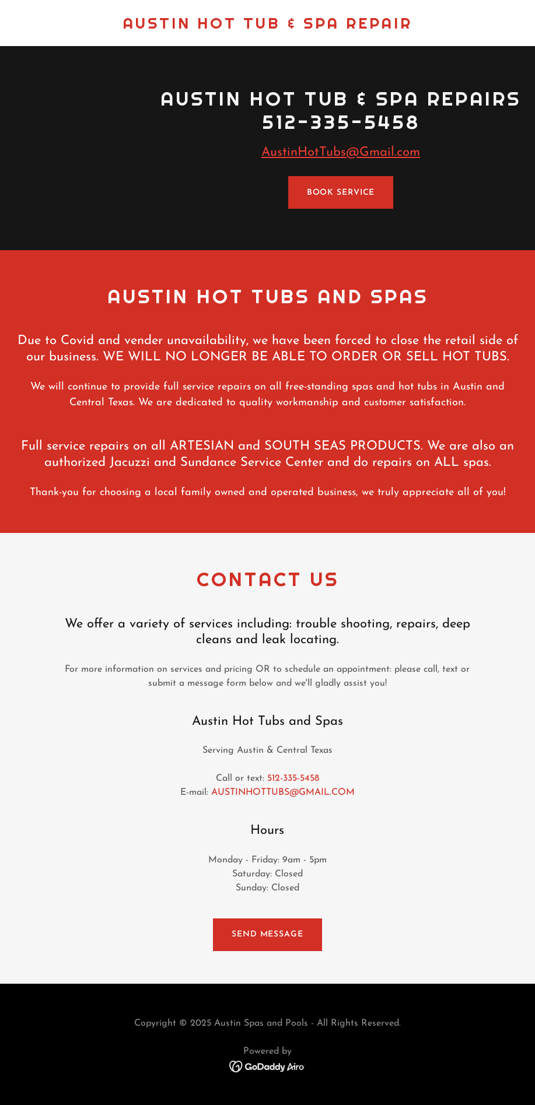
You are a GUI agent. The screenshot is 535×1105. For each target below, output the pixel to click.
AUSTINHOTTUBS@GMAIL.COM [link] (283, 792)
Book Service (341, 192)
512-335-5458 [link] (293, 778)
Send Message (267, 934)
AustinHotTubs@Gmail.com (340, 152)
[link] (267, 26)
